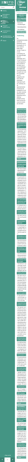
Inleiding (4, 10)
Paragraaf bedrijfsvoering (6, 26)
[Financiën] (12, 460)
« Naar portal (7, 455)
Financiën (19, 18)
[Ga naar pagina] (7, 460)
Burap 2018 (7, 3)
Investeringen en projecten (6, 31)
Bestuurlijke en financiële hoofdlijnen (6, 16)
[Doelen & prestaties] (2, 460)
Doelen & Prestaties (21, 15)
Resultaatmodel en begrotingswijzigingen (8, 36)
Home (20, 9)
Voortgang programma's (6, 21)
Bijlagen (4, 40)
